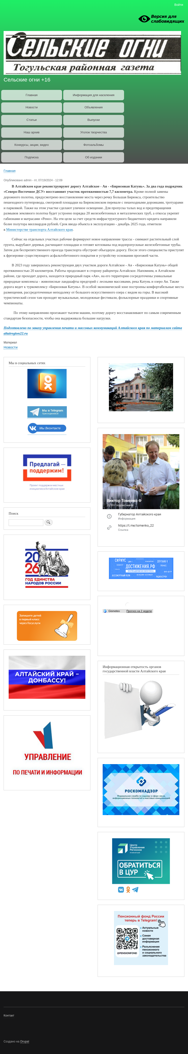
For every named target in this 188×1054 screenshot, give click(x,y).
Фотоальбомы (93, 145)
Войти (178, 4)
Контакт (9, 1015)
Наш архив (32, 132)
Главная (32, 95)
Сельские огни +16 (27, 80)
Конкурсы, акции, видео (31, 145)
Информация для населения (93, 95)
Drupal (24, 1041)
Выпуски (94, 120)
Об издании (93, 157)
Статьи (31, 120)
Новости (31, 107)
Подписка (31, 157)
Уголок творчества (93, 132)
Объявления (94, 107)
